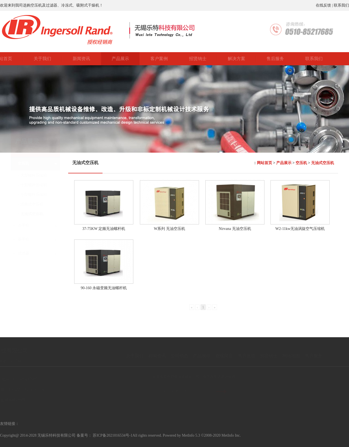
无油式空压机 (322, 163)
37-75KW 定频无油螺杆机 (103, 229)
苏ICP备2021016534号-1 (112, 435)
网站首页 (264, 163)
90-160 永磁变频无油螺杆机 (104, 288)
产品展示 (283, 163)
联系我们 (341, 5)
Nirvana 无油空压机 (235, 229)
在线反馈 (323, 5)
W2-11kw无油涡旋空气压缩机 (300, 229)
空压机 (301, 163)
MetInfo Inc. (231, 435)
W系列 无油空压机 (169, 229)
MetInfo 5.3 (191, 435)
